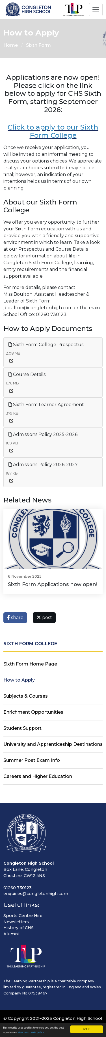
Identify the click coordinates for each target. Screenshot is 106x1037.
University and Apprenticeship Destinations (53, 744)
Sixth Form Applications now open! (52, 584)
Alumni (11, 933)
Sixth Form (38, 45)
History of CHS (18, 927)
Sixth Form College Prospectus (45, 344)
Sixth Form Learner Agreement (46, 404)
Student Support (22, 728)
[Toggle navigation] (96, 9)
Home (10, 45)
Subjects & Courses (25, 696)
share (15, 617)
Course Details (27, 374)
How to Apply (19, 680)
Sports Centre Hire (22, 915)
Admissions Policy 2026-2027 (43, 464)
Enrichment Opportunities (33, 712)
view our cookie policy (31, 1032)
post (44, 617)
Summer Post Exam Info (31, 760)
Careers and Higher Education (37, 776)
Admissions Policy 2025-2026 (42, 434)
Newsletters (16, 921)
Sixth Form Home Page (30, 664)
